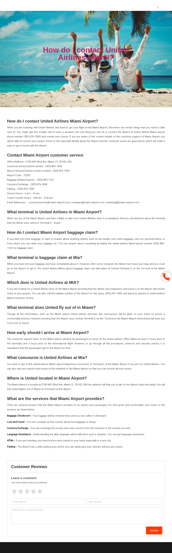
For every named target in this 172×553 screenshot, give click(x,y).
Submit (154, 530)
